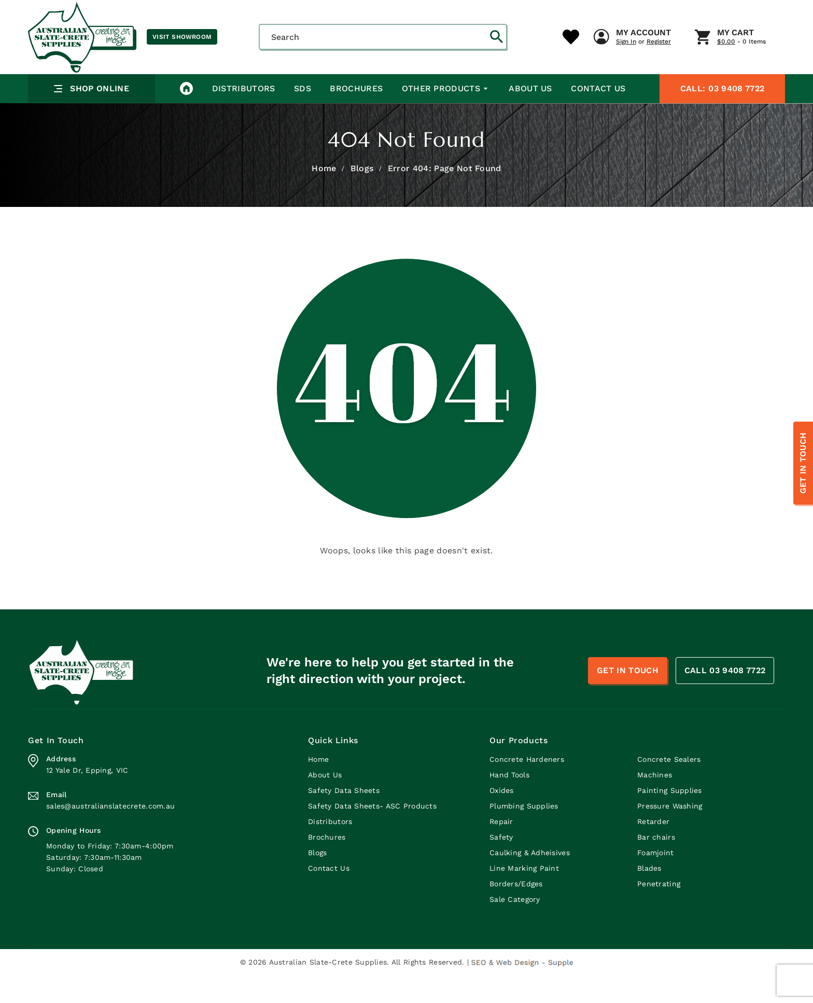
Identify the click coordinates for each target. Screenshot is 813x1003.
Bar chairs (656, 865)
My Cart (546, 82)
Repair (501, 849)
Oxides (501, 818)
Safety (501, 865)
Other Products (444, 116)
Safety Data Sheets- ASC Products (372, 834)
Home (324, 196)
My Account (454, 82)
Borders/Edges (516, 912)
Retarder (653, 849)
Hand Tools (509, 803)
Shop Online (85, 117)
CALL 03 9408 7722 (724, 698)
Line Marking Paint (524, 896)
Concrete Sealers (668, 787)
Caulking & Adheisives (529, 880)
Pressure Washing (669, 834)
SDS (302, 116)
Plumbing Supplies (523, 834)
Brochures (355, 116)
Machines (654, 803)
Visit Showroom (182, 36)
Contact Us (596, 116)
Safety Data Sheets (344, 818)
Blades (649, 896)
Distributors (243, 116)
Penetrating (658, 912)
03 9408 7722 (722, 116)
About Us (529, 116)
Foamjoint (655, 880)
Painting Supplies (669, 818)
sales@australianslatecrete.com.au (110, 834)
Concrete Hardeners (526, 787)
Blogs (362, 196)
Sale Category (514, 927)
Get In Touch (803, 463)
